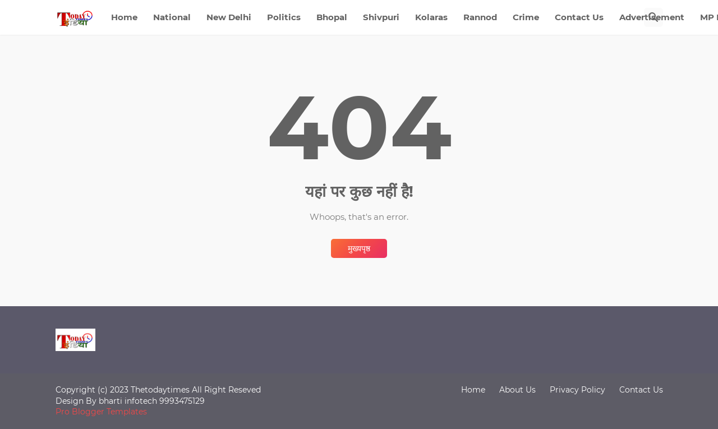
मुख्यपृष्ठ (359, 248)
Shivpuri (381, 17)
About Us (517, 390)
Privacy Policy (577, 390)
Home (124, 17)
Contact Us (579, 17)
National (172, 17)
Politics (284, 17)
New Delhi (228, 17)
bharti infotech (129, 401)
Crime (526, 17)
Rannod (480, 17)
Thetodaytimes (160, 390)
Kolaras (431, 17)
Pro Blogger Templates (101, 412)
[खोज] (653, 17)
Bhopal (331, 17)
